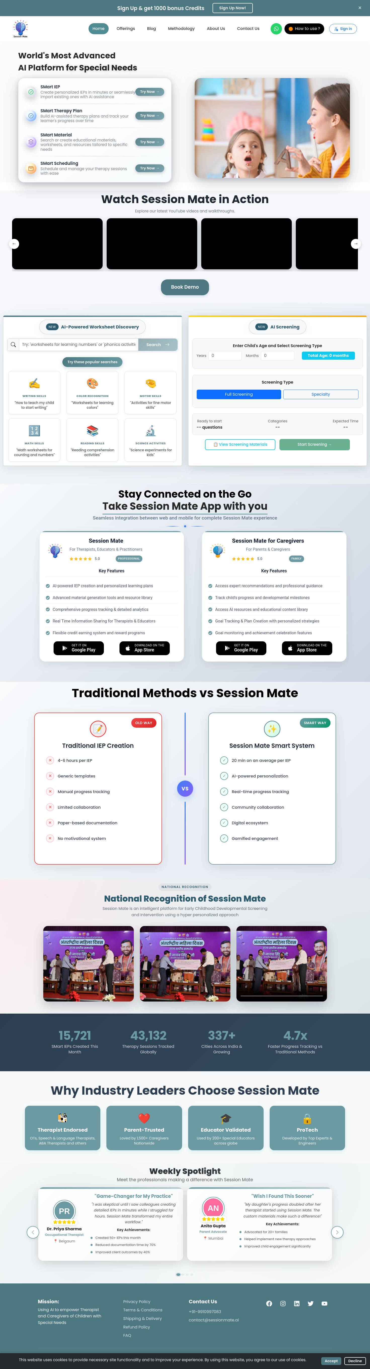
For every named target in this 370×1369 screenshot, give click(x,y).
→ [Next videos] (355, 243)
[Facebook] (269, 1303)
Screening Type (277, 382)
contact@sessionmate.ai (214, 1320)
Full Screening (239, 394)
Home (99, 28)
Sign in (343, 28)
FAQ (127, 1335)
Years (202, 355)
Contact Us (248, 28)
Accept (331, 1360)
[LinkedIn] (297, 1303)
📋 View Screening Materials (240, 444)
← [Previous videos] (14, 243)
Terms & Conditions (142, 1310)
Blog (151, 28)
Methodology (181, 28)
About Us (216, 28)
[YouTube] (324, 1303)
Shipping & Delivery (142, 1318)
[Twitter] (311, 1303)
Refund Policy (136, 1327)
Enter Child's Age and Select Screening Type (277, 346)
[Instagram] (283, 1303)
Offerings (126, 28)
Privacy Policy (136, 1302)
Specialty (321, 394)
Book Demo (185, 287)
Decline (355, 1360)
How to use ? (304, 28)
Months (252, 355)
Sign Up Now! (232, 8)
